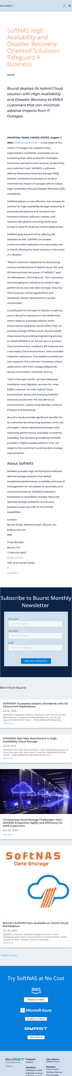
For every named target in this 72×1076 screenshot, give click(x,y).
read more (8, 723)
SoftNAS (30, 1062)
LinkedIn (12, 573)
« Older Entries (8, 955)
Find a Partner (52, 1075)
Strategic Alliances (54, 1072)
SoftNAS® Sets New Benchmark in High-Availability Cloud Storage (30, 740)
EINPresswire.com (25, 142)
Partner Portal (52, 1069)
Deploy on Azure (36, 1018)
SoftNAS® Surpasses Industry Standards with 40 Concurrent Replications (35, 705)
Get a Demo (36, 1037)
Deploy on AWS (36, 999)
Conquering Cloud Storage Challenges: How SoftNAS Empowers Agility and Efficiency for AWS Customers (33, 822)
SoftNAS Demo (53, 1061)
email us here (15, 557)
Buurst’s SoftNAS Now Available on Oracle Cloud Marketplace (35, 924)
